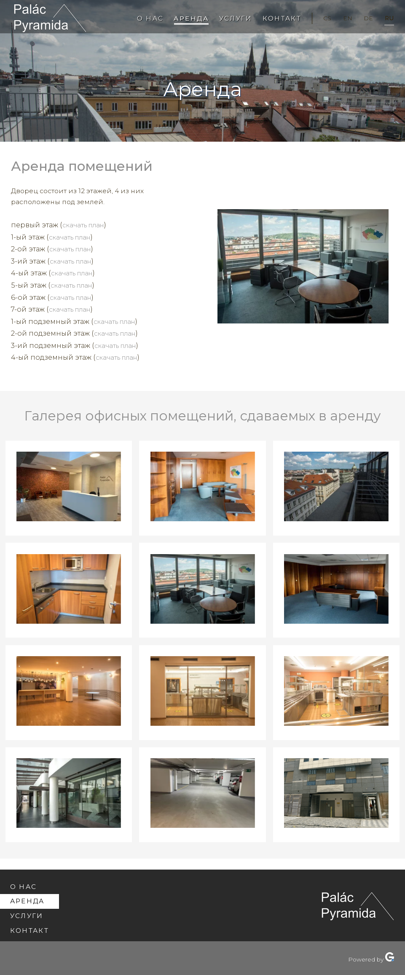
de (365, 18)
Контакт (273, 18)
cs (320, 18)
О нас (138, 18)
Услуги (226, 18)
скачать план (85, 225)
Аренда (181, 18)
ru (388, 18)
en (343, 18)
